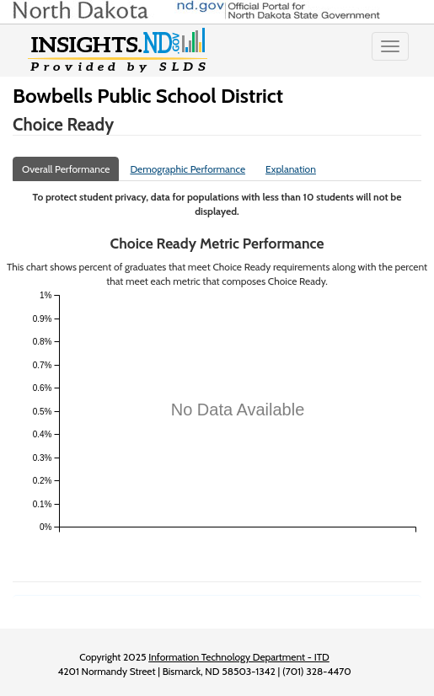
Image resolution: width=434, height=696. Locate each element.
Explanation (290, 169)
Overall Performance (66, 169)
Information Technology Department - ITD (239, 656)
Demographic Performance (187, 169)
